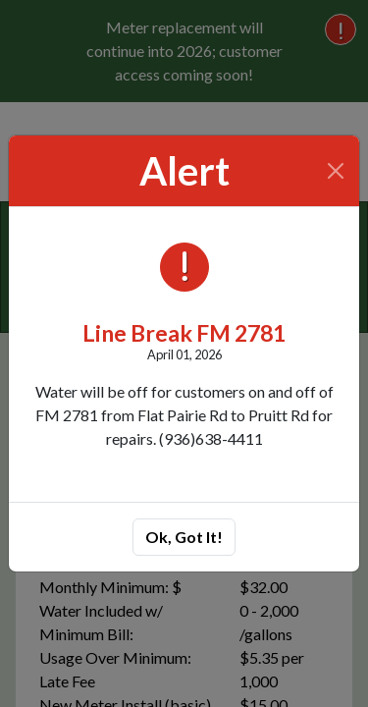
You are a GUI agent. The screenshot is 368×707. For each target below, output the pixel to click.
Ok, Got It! (184, 536)
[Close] (336, 171)
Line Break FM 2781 (184, 333)
